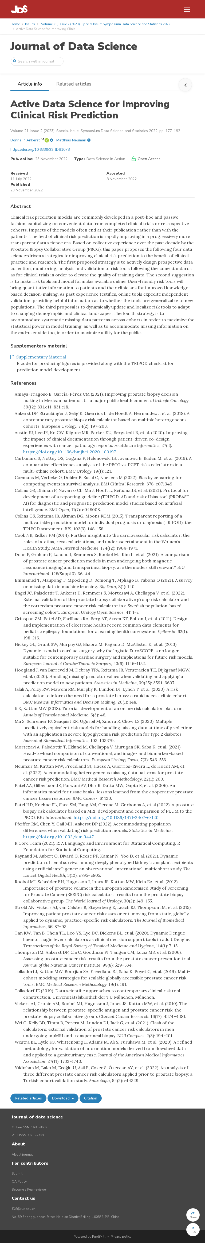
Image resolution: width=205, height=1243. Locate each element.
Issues (30, 24)
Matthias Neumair (71, 140)
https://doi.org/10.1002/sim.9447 (58, 836)
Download (61, 1098)
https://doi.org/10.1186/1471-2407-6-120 (116, 817)
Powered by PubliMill (89, 1236)
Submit (17, 1173)
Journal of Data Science (73, 46)
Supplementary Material (38, 357)
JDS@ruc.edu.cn (24, 1209)
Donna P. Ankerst (25, 140)
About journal (22, 1154)
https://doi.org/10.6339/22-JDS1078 (40, 149)
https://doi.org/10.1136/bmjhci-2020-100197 (69, 451)
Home (15, 24)
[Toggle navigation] (186, 9)
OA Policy (19, 1181)
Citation (90, 1098)
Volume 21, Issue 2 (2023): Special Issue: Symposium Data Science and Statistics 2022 (105, 24)
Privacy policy (121, 1236)
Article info (30, 84)
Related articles (73, 84)
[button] (193, 1215)
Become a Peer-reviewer (29, 1189)
